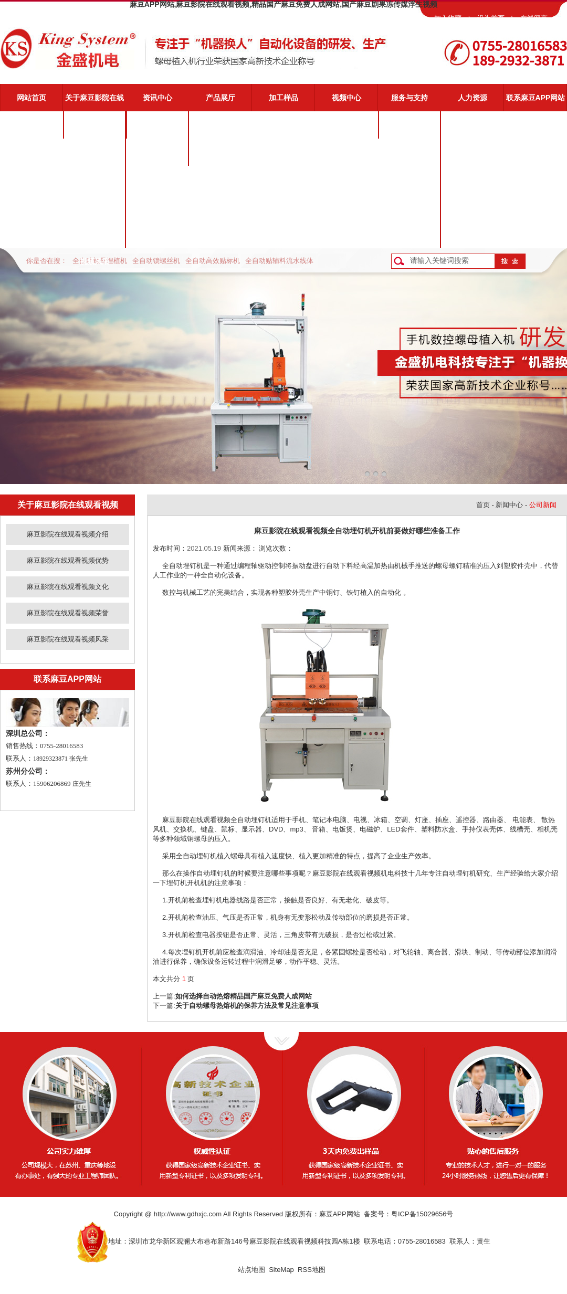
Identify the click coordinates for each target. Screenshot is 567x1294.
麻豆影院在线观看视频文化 (94, 184)
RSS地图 (312, 1270)
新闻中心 (509, 505)
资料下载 (409, 207)
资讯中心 (157, 97)
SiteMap (281, 1270)
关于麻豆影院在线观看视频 (94, 102)
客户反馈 (409, 234)
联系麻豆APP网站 (535, 97)
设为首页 (491, 18)
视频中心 (346, 97)
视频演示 (409, 152)
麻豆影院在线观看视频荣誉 (94, 211)
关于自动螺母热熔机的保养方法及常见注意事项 (247, 1005)
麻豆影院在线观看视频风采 (94, 239)
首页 (483, 505)
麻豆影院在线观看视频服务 (409, 130)
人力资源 (472, 97)
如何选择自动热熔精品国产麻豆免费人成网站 (243, 996)
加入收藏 (447, 18)
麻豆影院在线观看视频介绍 (94, 130)
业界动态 (157, 152)
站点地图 (251, 1270)
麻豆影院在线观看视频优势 (94, 157)
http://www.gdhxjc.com (188, 1214)
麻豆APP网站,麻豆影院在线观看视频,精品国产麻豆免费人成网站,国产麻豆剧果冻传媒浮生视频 (283, 4)
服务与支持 (409, 97)
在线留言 (534, 18)
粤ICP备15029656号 (422, 1214)
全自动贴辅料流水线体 (279, 261)
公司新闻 (157, 125)
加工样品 (283, 97)
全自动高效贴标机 (212, 261)
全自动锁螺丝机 (156, 261)
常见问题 (409, 179)
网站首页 (31, 97)
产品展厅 (220, 97)
